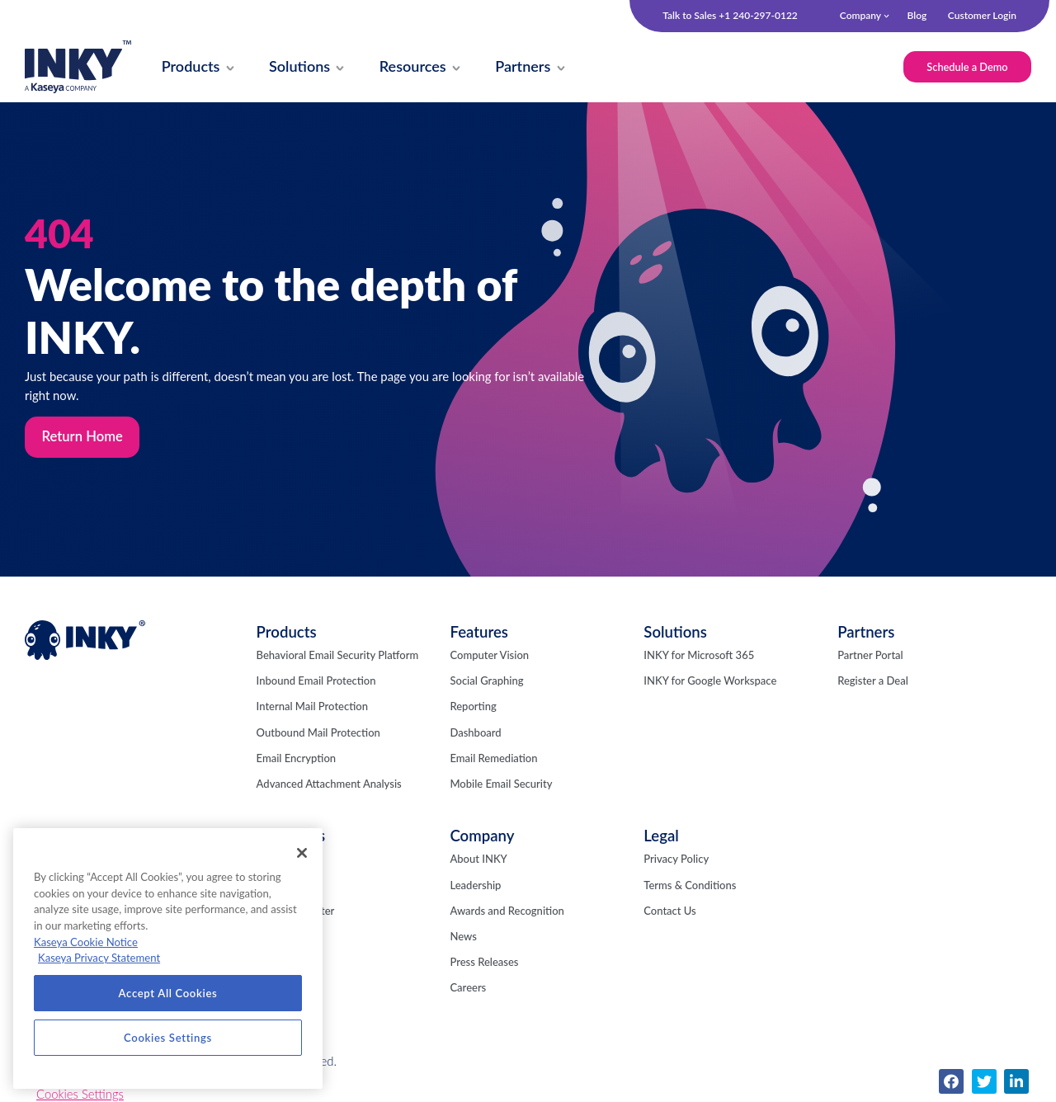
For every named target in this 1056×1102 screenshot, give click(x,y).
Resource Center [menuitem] (296, 912)
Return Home (83, 438)
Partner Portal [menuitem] (870, 656)
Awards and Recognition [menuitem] (506, 912)
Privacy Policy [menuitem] (676, 861)
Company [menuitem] (860, 15)
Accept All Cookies (168, 993)
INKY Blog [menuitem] (281, 861)
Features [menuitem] (478, 633)
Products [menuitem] (287, 633)
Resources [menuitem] (291, 838)
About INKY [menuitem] (478, 861)
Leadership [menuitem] (475, 886)
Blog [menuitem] (916, 15)
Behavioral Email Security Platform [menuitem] (338, 656)
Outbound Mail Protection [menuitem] (318, 734)
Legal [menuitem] (661, 838)
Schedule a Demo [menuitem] (965, 66)
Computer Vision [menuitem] (489, 656)
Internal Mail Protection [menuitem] (312, 708)
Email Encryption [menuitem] (296, 759)
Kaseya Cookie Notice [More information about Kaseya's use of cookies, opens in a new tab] (86, 942)
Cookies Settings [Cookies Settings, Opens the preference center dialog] (168, 1037)
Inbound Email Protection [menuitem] (316, 683)
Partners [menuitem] (865, 633)
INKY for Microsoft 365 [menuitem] (699, 656)
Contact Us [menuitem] (669, 912)
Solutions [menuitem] (675, 633)
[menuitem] (192, 68)
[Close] (302, 853)
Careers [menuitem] (468, 989)
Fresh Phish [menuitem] (284, 886)
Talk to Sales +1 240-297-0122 (730, 15)
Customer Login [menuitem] (982, 15)
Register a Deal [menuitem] (872, 683)
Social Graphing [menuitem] (486, 683)
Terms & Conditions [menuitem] (690, 886)
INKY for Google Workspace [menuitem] (710, 683)
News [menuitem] (463, 937)
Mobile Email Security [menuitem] (501, 785)
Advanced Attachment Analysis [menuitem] (329, 785)
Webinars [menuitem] (279, 937)
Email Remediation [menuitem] (493, 759)
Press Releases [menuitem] (484, 964)
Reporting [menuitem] (473, 708)
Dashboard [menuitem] (475, 734)
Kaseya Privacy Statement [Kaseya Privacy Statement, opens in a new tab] (99, 957)
